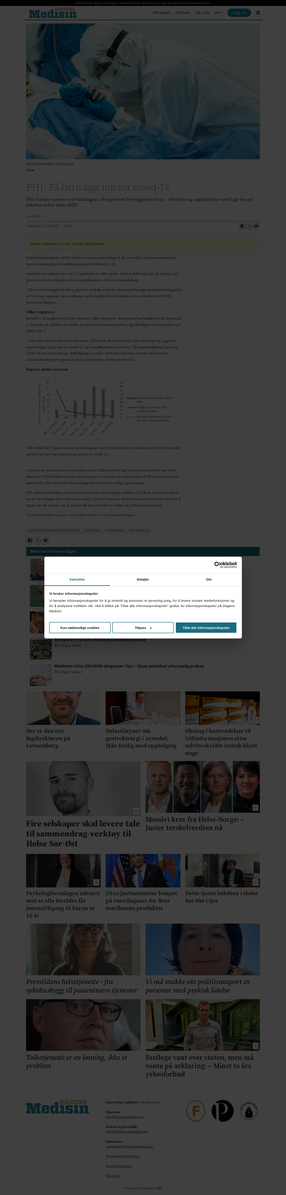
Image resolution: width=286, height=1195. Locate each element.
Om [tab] (209, 579)
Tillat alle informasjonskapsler (206, 628)
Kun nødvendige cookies (79, 628)
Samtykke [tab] (77, 579)
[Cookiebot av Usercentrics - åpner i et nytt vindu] (217, 565)
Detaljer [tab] (143, 579)
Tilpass (143, 628)
